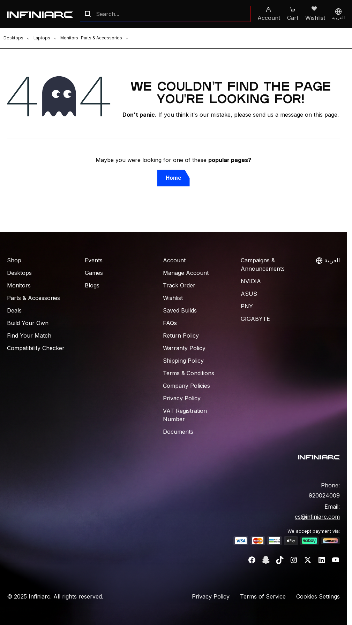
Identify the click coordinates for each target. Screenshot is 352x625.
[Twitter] (308, 560)
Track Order (179, 285)
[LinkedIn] (321, 560)
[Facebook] (252, 560)
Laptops (43, 38)
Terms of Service (263, 596)
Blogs (92, 285)
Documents (178, 431)
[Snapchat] (266, 560)
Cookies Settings (318, 596)
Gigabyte (255, 318)
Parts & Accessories (100, 38)
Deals (14, 310)
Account (174, 260)
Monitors (66, 38)
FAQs (170, 322)
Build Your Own (27, 322)
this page (325, 114)
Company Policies (186, 385)
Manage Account (186, 272)
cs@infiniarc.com (317, 516)
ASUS (249, 293)
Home (173, 178)
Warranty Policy (184, 348)
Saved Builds (180, 310)
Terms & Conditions (188, 373)
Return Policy (181, 335)
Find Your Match (29, 335)
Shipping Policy (183, 360)
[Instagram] (294, 560)
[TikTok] (280, 560)
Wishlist (173, 297)
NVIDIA (251, 281)
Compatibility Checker (36, 348)
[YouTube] (335, 560)
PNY (247, 306)
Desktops (16, 38)
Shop (14, 260)
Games (94, 272)
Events (94, 260)
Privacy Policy (182, 398)
